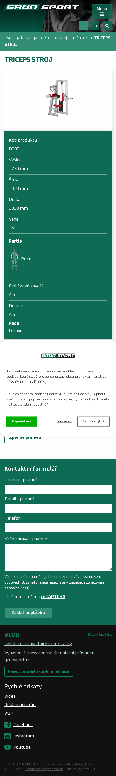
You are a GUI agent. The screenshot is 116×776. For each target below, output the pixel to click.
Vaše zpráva (26, 539)
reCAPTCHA (53, 597)
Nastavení (64, 421)
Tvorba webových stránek (44, 769)
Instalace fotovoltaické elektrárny (38, 644)
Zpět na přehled (25, 437)
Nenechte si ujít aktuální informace (38, 671)
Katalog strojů (56, 38)
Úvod (9, 38)
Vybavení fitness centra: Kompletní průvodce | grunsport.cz (50, 656)
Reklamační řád (20, 705)
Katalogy (29, 38)
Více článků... (100, 635)
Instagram (23, 736)
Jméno (21, 480)
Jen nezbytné (94, 421)
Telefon (13, 518)
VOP (8, 713)
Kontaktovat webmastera (63, 764)
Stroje (81, 38)
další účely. (38, 381)
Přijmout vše (22, 421)
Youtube (22, 747)
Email (20, 499)
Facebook (23, 725)
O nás (88, 764)
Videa (10, 696)
